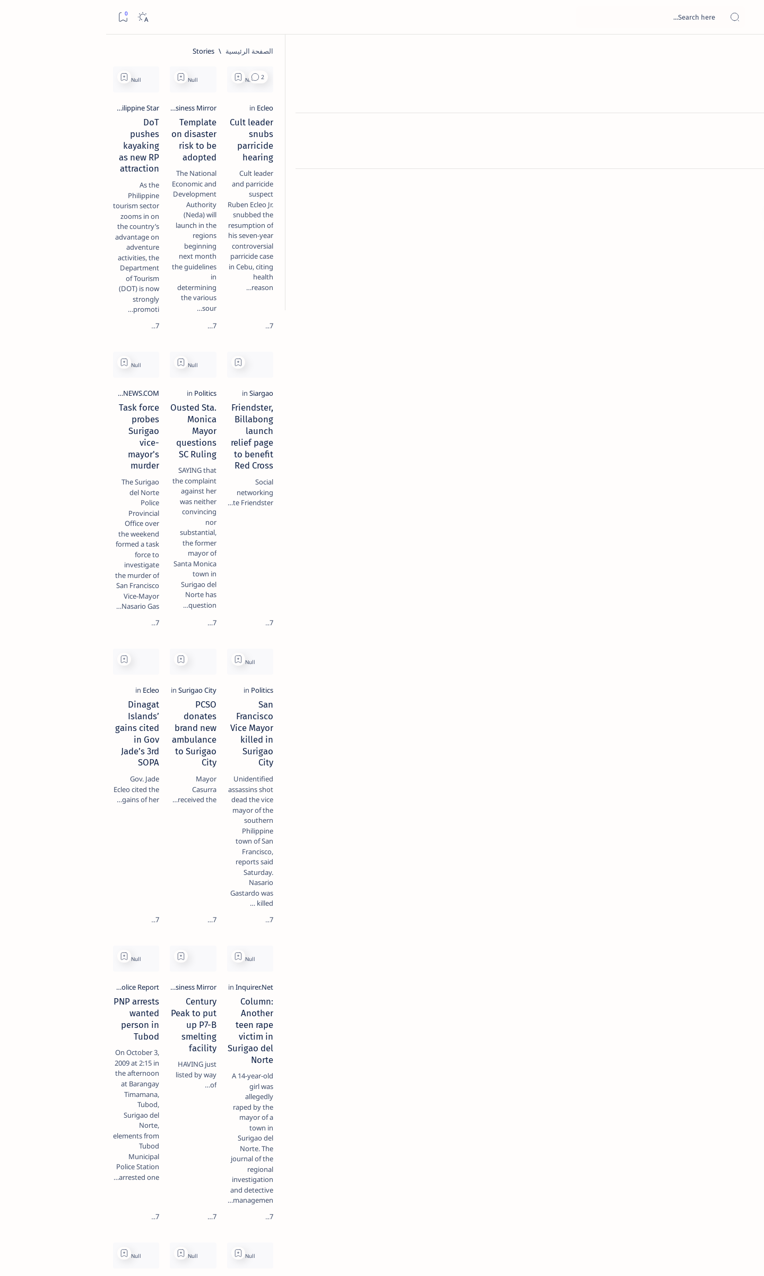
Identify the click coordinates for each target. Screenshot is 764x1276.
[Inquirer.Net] (677, 832)
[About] (744, 130)
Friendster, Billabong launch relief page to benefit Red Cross (617, 412)
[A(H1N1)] (142, 529)
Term (170, 642)
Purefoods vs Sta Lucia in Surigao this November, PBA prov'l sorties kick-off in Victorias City (278, 1079)
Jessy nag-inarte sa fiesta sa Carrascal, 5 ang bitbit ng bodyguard (106, 257)
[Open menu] (744, 17)
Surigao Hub (647, 1255)
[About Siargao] (65, 529)
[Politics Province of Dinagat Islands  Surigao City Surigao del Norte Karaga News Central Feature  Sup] (142, 502)
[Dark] (36, 17)
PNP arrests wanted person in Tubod (284, 846)
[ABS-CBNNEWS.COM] (325, 391)
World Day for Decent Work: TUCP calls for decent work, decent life (619, 1073)
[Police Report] (336, 832)
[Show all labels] (152, 607)
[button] (568, 77)
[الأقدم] (221, 1202)
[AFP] (65, 582)
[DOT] (108, 347)
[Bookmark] (16, 17)
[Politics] (515, 391)
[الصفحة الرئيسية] (744, 53)
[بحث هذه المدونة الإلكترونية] (554, 17)
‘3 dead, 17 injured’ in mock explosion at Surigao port (108, 437)
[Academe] (65, 555)
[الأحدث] (683, 1202)
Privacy (97, 642)
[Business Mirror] (501, 171)
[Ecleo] (687, 171)
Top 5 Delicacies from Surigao (103, 180)
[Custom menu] (744, 186)
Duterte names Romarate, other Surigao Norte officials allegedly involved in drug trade (97, 314)
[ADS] (142, 582)
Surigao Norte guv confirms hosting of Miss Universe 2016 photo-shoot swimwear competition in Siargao (103, 378)
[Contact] (744, 151)
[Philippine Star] (334, 171)
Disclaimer (135, 642)
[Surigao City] (507, 612)
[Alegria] (108, 288)
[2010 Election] (65, 502)
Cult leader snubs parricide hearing (625, 185)
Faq (70, 642)
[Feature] (113, 166)
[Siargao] (684, 391)
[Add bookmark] (548, 77)
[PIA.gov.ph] (679, 1053)
